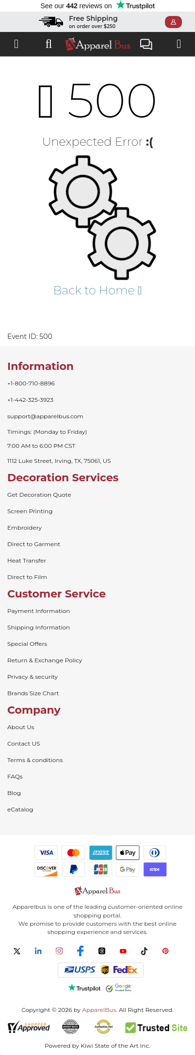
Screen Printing (29, 511)
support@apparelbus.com (45, 416)
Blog (14, 792)
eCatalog (20, 809)
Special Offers (27, 643)
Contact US (23, 743)
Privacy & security (32, 676)
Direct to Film (27, 577)
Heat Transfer (26, 560)
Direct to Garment (33, 544)
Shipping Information (38, 627)
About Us (20, 727)
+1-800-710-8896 (31, 383)
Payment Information (38, 610)
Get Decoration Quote (39, 494)
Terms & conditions (35, 760)
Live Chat (146, 45)
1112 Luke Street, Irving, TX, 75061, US (59, 460)
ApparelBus (99, 1009)
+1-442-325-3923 (30, 399)
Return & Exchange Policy (44, 660)
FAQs (15, 776)
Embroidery (24, 527)
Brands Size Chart (33, 693)
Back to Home (97, 290)
